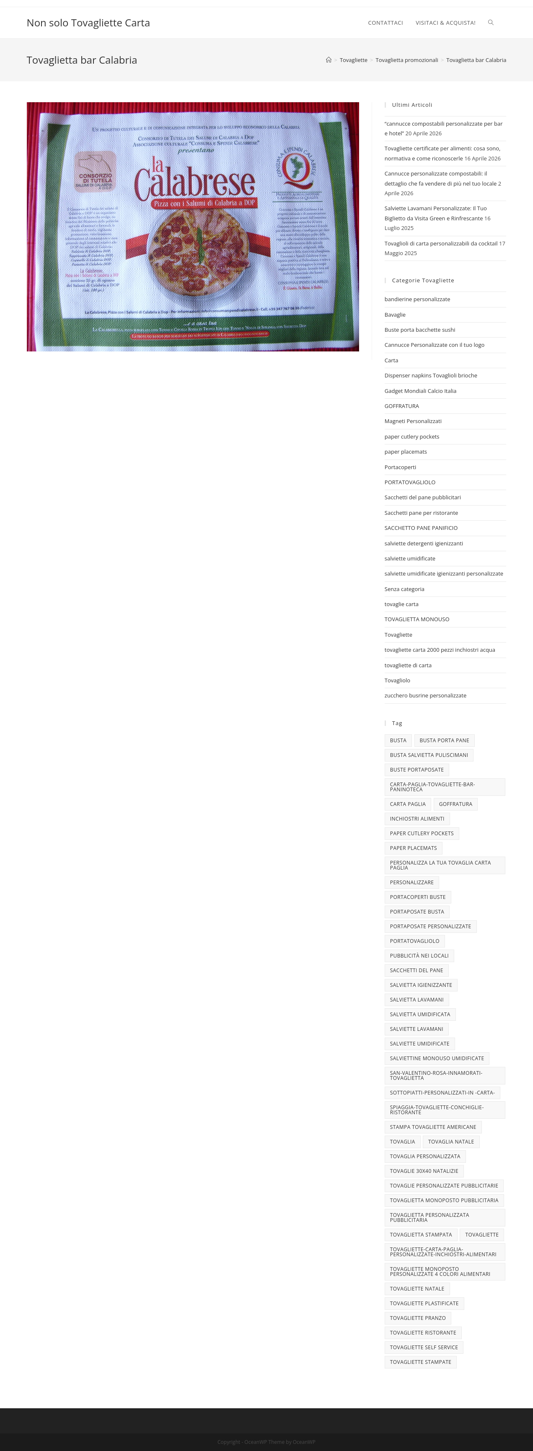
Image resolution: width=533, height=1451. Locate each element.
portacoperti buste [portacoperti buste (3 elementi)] (418, 897)
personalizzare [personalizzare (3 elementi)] (412, 882)
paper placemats (406, 451)
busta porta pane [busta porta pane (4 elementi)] (445, 740)
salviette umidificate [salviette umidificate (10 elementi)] (420, 1043)
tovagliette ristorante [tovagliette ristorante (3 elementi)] (423, 1332)
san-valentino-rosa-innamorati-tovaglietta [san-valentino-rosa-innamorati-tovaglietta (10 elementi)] (436, 1075)
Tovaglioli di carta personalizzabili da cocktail (441, 243)
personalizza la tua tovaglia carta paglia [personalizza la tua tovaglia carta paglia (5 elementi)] (440, 865)
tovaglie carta (402, 604)
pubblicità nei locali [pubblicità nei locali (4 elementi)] (419, 955)
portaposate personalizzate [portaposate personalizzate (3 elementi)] (430, 926)
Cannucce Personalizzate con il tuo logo (435, 345)
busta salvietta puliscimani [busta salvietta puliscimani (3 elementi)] (429, 755)
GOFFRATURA (402, 406)
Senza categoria (404, 589)
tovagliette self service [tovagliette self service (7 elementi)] (424, 1347)
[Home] (328, 60)
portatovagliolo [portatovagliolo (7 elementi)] (415, 941)
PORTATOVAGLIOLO (410, 482)
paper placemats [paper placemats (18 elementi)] (413, 848)
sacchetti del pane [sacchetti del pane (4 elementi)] (416, 970)
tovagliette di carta (408, 665)
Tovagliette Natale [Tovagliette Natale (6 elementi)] (417, 1288)
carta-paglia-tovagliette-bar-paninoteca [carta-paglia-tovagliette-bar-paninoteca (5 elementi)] (432, 787)
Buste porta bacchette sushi (420, 329)
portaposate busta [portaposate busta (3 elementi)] (417, 911)
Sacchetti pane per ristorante (421, 512)
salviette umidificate (410, 558)
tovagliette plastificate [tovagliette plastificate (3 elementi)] (424, 1303)
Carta (391, 360)
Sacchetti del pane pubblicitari (423, 497)
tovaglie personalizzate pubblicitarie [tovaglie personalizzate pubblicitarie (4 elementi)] (444, 1185)
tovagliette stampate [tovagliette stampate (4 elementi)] (420, 1362)
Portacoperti (400, 467)
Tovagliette (398, 634)
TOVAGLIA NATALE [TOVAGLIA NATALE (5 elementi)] (451, 1141)
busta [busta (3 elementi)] (398, 740)
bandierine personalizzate (417, 299)
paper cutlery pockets (412, 436)
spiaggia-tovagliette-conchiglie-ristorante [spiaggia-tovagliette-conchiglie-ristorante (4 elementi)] (437, 1110)
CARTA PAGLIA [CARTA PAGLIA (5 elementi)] (408, 804)
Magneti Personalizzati (413, 421)
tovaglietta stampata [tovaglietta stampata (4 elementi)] (421, 1234)
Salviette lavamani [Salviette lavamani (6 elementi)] (416, 1029)
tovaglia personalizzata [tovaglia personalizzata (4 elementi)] (425, 1156)
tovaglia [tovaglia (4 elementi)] (402, 1141)
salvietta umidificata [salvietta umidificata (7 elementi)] (420, 1014)
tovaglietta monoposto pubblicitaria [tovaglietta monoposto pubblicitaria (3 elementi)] (444, 1200)
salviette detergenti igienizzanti (424, 543)
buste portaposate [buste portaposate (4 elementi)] (417, 769)
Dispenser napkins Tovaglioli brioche (431, 375)
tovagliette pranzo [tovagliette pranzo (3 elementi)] (418, 1318)
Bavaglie (395, 314)
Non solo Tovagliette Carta (88, 22)
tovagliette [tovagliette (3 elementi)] (482, 1234)
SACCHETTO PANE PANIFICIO (421, 528)
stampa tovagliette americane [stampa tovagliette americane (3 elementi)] (433, 1127)
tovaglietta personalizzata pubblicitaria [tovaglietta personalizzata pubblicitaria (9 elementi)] (429, 1217)
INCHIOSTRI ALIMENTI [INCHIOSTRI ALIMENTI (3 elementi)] (417, 818)
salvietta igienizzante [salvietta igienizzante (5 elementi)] (421, 985)
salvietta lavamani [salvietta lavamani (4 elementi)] (417, 999)
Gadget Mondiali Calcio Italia (421, 391)
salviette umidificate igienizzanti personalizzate (444, 573)
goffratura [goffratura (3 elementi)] (456, 804)
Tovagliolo (397, 680)
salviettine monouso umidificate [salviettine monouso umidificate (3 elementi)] (437, 1058)
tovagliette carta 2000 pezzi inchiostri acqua (440, 649)
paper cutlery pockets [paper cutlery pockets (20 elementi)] (422, 833)
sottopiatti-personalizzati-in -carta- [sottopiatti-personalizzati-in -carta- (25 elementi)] (442, 1092)
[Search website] (491, 22)
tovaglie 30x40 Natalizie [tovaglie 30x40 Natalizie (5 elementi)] (424, 1171)
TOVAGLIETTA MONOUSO (417, 619)
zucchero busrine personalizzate (425, 695)
